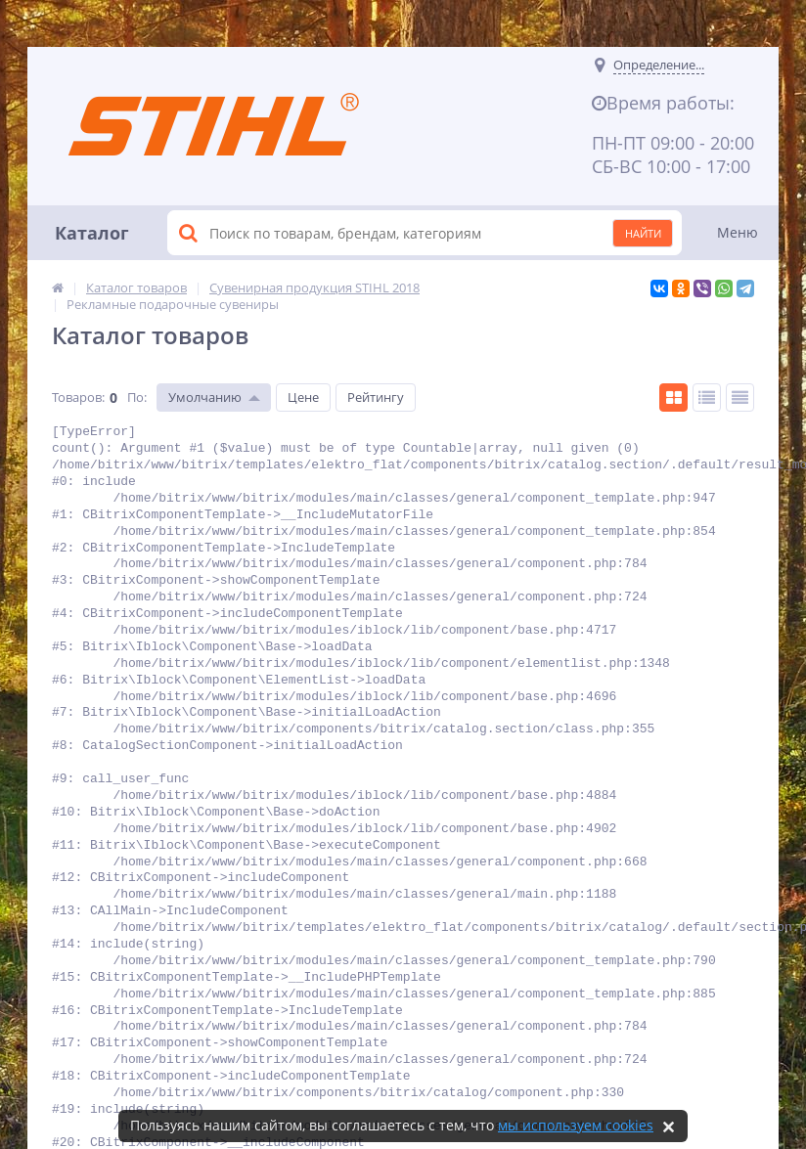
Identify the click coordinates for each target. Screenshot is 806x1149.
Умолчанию (205, 397)
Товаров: (78, 397)
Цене (303, 397)
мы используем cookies (575, 1125)
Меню (737, 232)
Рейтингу (375, 397)
